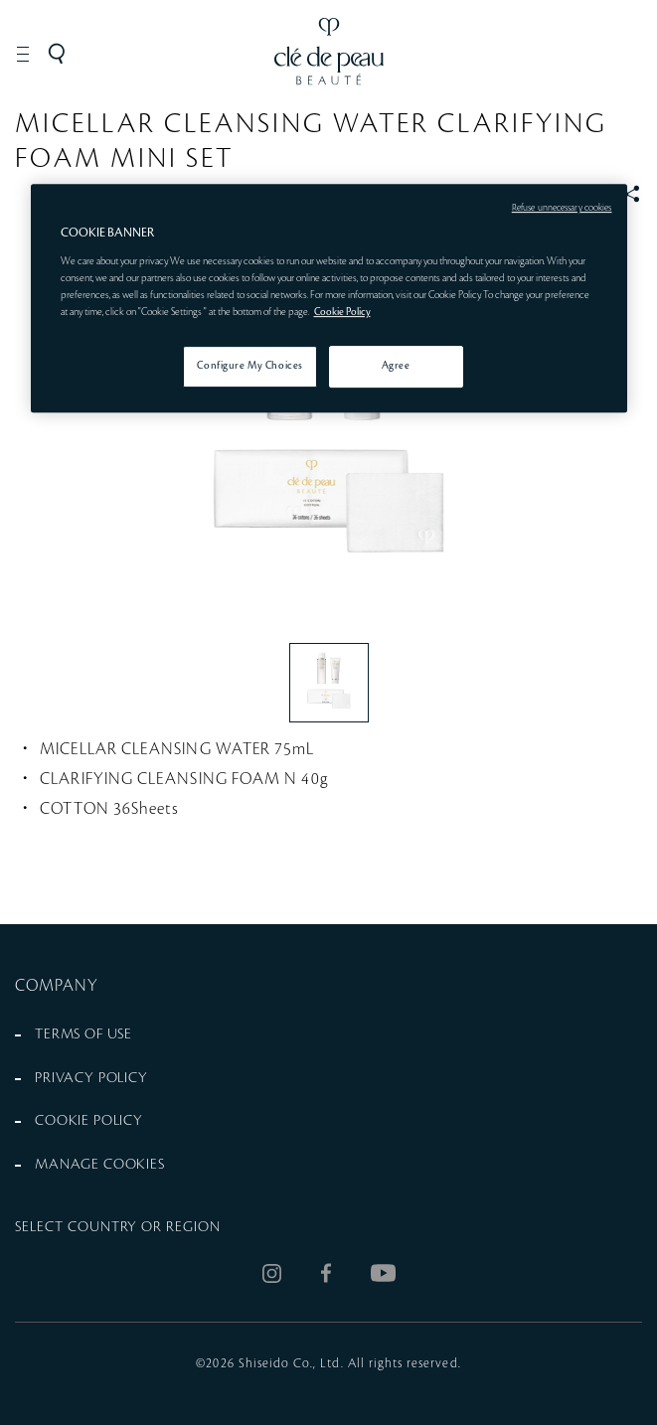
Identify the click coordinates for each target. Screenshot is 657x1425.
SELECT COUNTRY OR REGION (118, 1227)
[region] (329, 298)
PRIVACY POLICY (91, 1078)
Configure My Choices (249, 366)
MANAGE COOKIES (100, 1165)
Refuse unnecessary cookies (562, 208)
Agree (396, 366)
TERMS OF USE (83, 1034)
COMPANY (57, 986)
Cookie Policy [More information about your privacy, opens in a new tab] (342, 312)
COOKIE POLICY (89, 1121)
